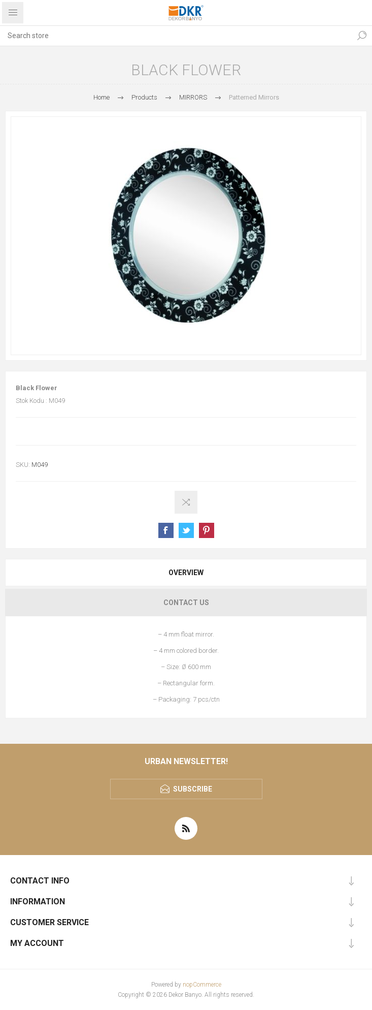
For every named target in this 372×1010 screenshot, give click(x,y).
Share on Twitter (186, 530)
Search (362, 35)
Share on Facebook (166, 530)
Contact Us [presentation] (186, 602)
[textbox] (176, 35)
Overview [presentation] (186, 573)
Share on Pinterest (206, 530)
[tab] (186, 572)
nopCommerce (202, 984)
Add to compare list (186, 502)
